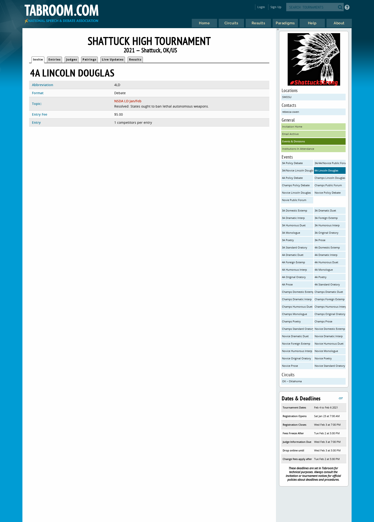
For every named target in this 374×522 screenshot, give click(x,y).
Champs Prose (323, 321)
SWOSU (286, 97)
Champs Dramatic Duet (329, 292)
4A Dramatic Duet (292, 255)
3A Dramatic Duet (325, 210)
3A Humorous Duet (294, 225)
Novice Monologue (326, 351)
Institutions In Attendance (298, 148)
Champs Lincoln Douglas (330, 178)
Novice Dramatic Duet (295, 336)
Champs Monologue (294, 314)
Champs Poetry (291, 321)
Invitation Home (292, 126)
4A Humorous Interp (294, 269)
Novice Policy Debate (328, 192)
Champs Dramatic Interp (297, 299)
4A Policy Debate (292, 178)
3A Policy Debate (292, 163)
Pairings (89, 59)
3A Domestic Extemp (294, 210)
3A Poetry (288, 240)
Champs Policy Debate (296, 185)
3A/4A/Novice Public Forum (330, 163)
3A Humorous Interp (327, 225)
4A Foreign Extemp (293, 262)
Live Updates (113, 59)
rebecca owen (290, 112)
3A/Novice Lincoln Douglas (297, 170)
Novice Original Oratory (296, 358)
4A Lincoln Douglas (326, 170)
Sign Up (275, 7)
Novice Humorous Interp (297, 351)
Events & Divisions (293, 141)
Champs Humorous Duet (297, 306)
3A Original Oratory (326, 232)
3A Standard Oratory (294, 247)
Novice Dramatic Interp (329, 336)
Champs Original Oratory (330, 314)
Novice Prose (290, 365)
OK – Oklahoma (292, 381)
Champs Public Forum (328, 185)
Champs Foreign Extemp (330, 299)
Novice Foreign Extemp (296, 343)
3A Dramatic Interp (293, 218)
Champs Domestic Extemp (297, 292)
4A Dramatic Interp (326, 255)
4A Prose (287, 284)
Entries (54, 59)
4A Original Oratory (294, 277)
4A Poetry (321, 277)
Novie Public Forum (294, 200)
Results (135, 59)
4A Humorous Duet (326, 262)
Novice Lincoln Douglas (296, 192)
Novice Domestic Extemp (330, 329)
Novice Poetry (323, 358)
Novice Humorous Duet (329, 343)
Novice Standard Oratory (330, 365)
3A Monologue (291, 232)
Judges (71, 59)
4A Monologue (324, 269)
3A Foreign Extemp (326, 218)
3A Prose (320, 240)
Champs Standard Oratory (297, 329)
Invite (38, 59)
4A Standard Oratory (327, 284)
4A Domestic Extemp (327, 247)
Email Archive (290, 134)
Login (261, 7)
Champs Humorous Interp (330, 306)
